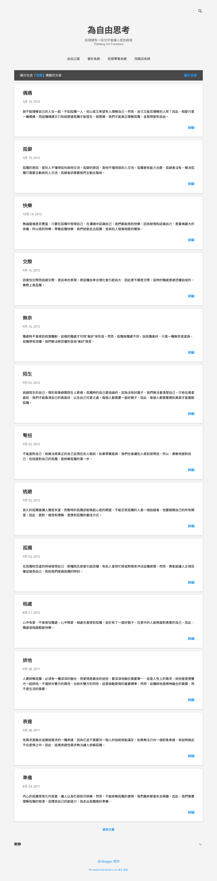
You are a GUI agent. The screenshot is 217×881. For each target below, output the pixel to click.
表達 (27, 721)
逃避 (27, 491)
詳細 (191, 128)
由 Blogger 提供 (109, 861)
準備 (27, 778)
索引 (120, 869)
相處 (27, 604)
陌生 (27, 374)
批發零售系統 (117, 59)
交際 (27, 261)
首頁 (125, 869)
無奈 (27, 318)
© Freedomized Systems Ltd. (103, 869)
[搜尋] (200, 11)
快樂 (27, 205)
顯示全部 (190, 75)
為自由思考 (108, 30)
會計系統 (93, 59)
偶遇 (27, 93)
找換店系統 (142, 59)
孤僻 (27, 149)
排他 (27, 660)
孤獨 (27, 548)
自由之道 (73, 59)
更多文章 (108, 829)
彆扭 (27, 435)
